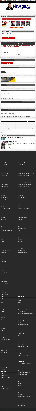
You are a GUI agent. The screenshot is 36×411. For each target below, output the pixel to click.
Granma (2, 365)
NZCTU (2, 341)
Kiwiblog (2, 302)
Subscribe (21, 2)
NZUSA (2, 343)
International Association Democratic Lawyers (25, 370)
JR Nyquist (2, 215)
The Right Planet (3, 270)
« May (2, 132)
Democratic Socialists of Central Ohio (23, 186)
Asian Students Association (22, 298)
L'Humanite (2, 386)
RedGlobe (19, 385)
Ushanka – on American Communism (6, 285)
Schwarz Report (3, 252)
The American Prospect (21, 237)
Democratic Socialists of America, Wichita (24, 184)
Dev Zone (2, 315)
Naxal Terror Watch (4, 226)
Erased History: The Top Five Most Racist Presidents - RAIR (10, 116)
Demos (19, 188)
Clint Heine (2, 300)
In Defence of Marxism (21, 368)
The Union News (3, 274)
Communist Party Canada (22, 160)
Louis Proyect (20, 204)
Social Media (26, 2)
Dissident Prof (3, 193)
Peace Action (20, 219)
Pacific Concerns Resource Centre (23, 346)
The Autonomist (3, 257)
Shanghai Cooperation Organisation (23, 355)
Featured (15, 45)
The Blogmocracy (3, 261)
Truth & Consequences (4, 281)
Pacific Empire (3, 309)
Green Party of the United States (23, 193)
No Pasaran (2, 228)
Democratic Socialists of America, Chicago (24, 171)
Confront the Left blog (4, 184)
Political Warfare (3, 237)
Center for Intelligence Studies (5, 177)
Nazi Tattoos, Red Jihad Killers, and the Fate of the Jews (14, 137)
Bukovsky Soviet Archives (5, 173)
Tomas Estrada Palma (4, 279)
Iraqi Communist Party (21, 326)
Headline (19, 45)
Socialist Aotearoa (3, 348)
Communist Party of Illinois (22, 162)
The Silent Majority (4, 272)
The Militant (20, 239)
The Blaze (2, 259)
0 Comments (11, 138)
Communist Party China (21, 311)
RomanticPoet (3, 248)
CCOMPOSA (20, 304)
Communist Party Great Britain (5, 377)
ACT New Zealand (3, 298)
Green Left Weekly (21, 320)
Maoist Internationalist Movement (23, 379)
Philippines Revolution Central (22, 351)
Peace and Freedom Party (22, 221)
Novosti (2, 390)
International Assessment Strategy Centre (7, 210)
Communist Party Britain (4, 375)
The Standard (3, 354)
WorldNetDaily (3, 292)
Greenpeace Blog (3, 326)
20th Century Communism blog (5, 155)
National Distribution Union (5, 337)
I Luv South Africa (3, 206)
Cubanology (3, 188)
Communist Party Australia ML (22, 309)
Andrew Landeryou (4, 164)
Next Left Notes (20, 215)
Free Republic (3, 195)
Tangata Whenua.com (4, 352)
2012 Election (4, 45)
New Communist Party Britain (5, 388)
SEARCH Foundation (21, 353)
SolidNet (19, 392)
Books (17, 2)
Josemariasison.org (21, 333)
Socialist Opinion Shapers (15, 46)
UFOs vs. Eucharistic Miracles (9, 113)
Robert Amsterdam (4, 246)
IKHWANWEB (20, 322)
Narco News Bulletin (4, 367)
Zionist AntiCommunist (4, 294)
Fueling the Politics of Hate (5, 96)
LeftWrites (20, 340)
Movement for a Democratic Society (23, 208)
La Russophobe (3, 219)
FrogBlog (2, 319)
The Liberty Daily (3, 263)
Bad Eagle (2, 171)
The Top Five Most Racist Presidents (25, 116)
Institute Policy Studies (21, 197)
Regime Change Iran (4, 243)
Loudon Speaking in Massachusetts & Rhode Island (10, 47)
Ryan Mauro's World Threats (5, 250)
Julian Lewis (3, 217)
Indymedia (2, 330)
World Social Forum (21, 403)
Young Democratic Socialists (22, 252)
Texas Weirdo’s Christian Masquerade (6, 93)
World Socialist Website (21, 405)
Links (19, 342)
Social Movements (29, 45)
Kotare (2, 332)
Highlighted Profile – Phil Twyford (6, 95)
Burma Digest (20, 302)
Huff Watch (2, 204)
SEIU (19, 230)
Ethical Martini (3, 317)
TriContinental (20, 394)
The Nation (20, 241)
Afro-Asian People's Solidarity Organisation (24, 363)
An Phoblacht (3, 373)
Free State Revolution (4, 197)
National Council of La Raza (22, 210)
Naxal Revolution (20, 344)
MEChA (19, 206)
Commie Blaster (3, 182)
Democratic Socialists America (22, 166)
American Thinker (3, 162)
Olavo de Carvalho (3, 232)
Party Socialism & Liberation (22, 217)
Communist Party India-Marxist (23, 315)
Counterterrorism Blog (4, 186)
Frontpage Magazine (4, 199)
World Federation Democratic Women (24, 396)
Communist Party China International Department (25, 313)
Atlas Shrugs (3, 166)
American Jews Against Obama (5, 160)
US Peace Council (21, 246)
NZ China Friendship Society (5, 339)
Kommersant (3, 384)
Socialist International (21, 390)
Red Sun (19, 383)
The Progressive (20, 243)
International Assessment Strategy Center (7, 208)
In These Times (20, 195)
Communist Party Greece (5, 379)
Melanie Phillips (3, 221)
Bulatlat (19, 300)
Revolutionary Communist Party (23, 228)
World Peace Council (21, 401)
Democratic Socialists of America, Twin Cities (25, 182)
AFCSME (19, 155)
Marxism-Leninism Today (22, 381)
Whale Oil (2, 311)
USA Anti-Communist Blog (5, 283)
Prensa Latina (3, 369)
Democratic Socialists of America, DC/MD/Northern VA (26, 173)
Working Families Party (21, 250)
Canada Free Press (4, 175)
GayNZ (2, 321)
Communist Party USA (21, 164)
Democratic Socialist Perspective (23, 318)
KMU (19, 335)
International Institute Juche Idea (23, 324)
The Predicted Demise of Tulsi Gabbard (7, 98)
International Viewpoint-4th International (24, 376)
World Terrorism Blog (4, 290)
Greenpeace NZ (3, 328)
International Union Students (22, 374)
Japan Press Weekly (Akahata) (22, 329)
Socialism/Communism (5, 46)
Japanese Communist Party (22, 331)
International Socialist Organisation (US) (24, 199)
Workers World (20, 248)
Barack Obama (10, 45)
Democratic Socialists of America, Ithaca (24, 177)
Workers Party (3, 359)
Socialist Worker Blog (4, 350)
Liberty (24, 45)
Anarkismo (20, 365)
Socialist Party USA (21, 232)
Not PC (2, 304)
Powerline (2, 241)
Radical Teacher (20, 226)
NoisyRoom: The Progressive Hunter (6, 230)
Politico (2, 239)
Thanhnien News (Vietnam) (22, 357)
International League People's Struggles (24, 372)
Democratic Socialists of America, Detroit (24, 175)
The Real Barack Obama (4, 268)
